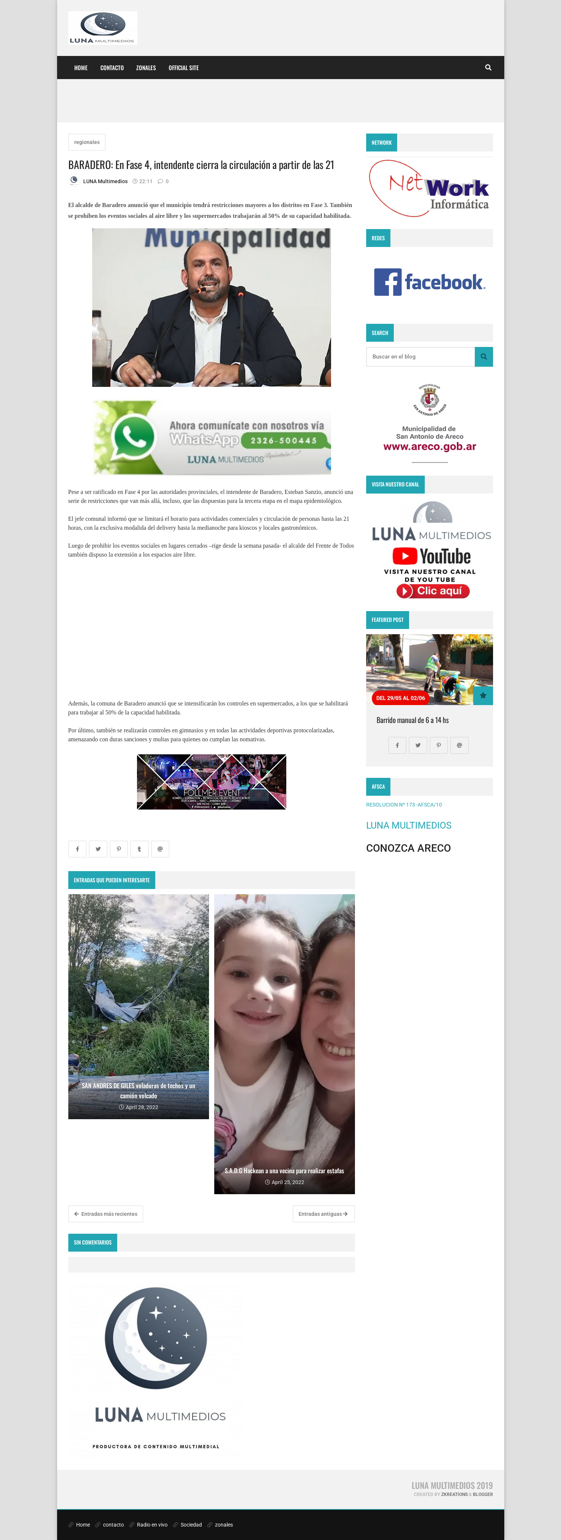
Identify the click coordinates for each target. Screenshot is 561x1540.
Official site (184, 67)
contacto (109, 1525)
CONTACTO (112, 67)
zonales (220, 1525)
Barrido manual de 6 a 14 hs (413, 719)
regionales (87, 142)
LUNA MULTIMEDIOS (409, 825)
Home (81, 67)
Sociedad (187, 1525)
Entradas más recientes (105, 1214)
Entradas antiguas (323, 1214)
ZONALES (146, 67)
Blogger (483, 1494)
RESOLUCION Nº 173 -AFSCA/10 (404, 805)
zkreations (454, 1494)
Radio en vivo (148, 1525)
